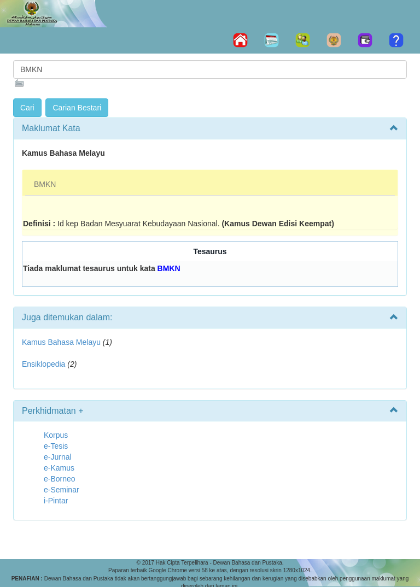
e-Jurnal (58, 457)
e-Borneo (59, 478)
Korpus (56, 435)
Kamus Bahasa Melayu (62, 342)
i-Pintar (56, 500)
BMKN (45, 184)
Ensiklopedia (43, 364)
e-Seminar (61, 489)
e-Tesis (56, 446)
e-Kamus (59, 467)
